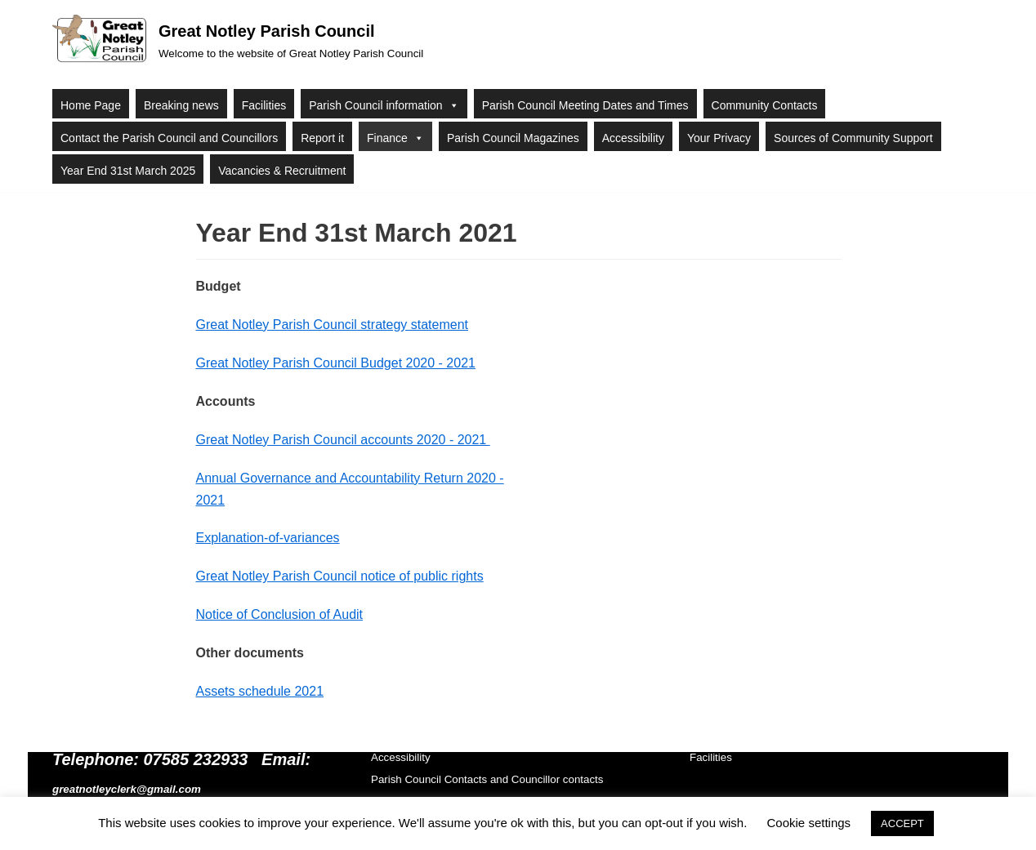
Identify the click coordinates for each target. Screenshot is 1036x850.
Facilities (264, 105)
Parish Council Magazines (513, 138)
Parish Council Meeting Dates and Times (585, 105)
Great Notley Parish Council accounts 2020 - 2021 (343, 440)
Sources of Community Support (853, 138)
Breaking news (181, 105)
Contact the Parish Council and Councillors (169, 138)
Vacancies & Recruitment (282, 170)
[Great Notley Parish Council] (237, 40)
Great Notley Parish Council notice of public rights (340, 576)
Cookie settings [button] (809, 823)
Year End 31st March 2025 (127, 170)
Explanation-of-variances (268, 538)
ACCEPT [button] (902, 823)
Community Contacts (765, 105)
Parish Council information (383, 104)
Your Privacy (719, 138)
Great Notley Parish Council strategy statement (332, 325)
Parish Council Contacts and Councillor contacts (487, 779)
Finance (395, 137)
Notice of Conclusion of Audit (280, 614)
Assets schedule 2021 (260, 691)
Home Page (90, 105)
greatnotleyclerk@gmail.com (126, 789)
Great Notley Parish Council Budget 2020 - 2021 (336, 363)
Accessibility (633, 138)
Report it (322, 138)
